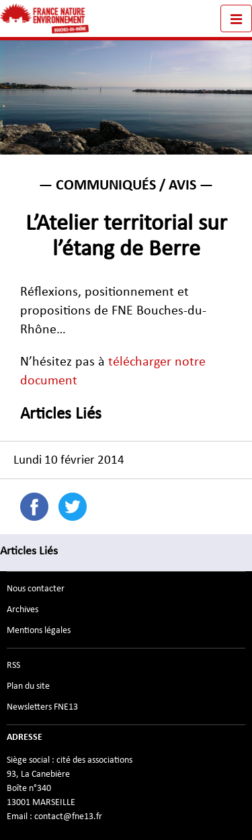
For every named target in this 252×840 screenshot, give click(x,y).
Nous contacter (36, 589)
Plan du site (28, 686)
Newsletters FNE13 (42, 707)
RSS (13, 665)
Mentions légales (39, 630)
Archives (22, 609)
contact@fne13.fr (68, 816)
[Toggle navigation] (236, 18)
